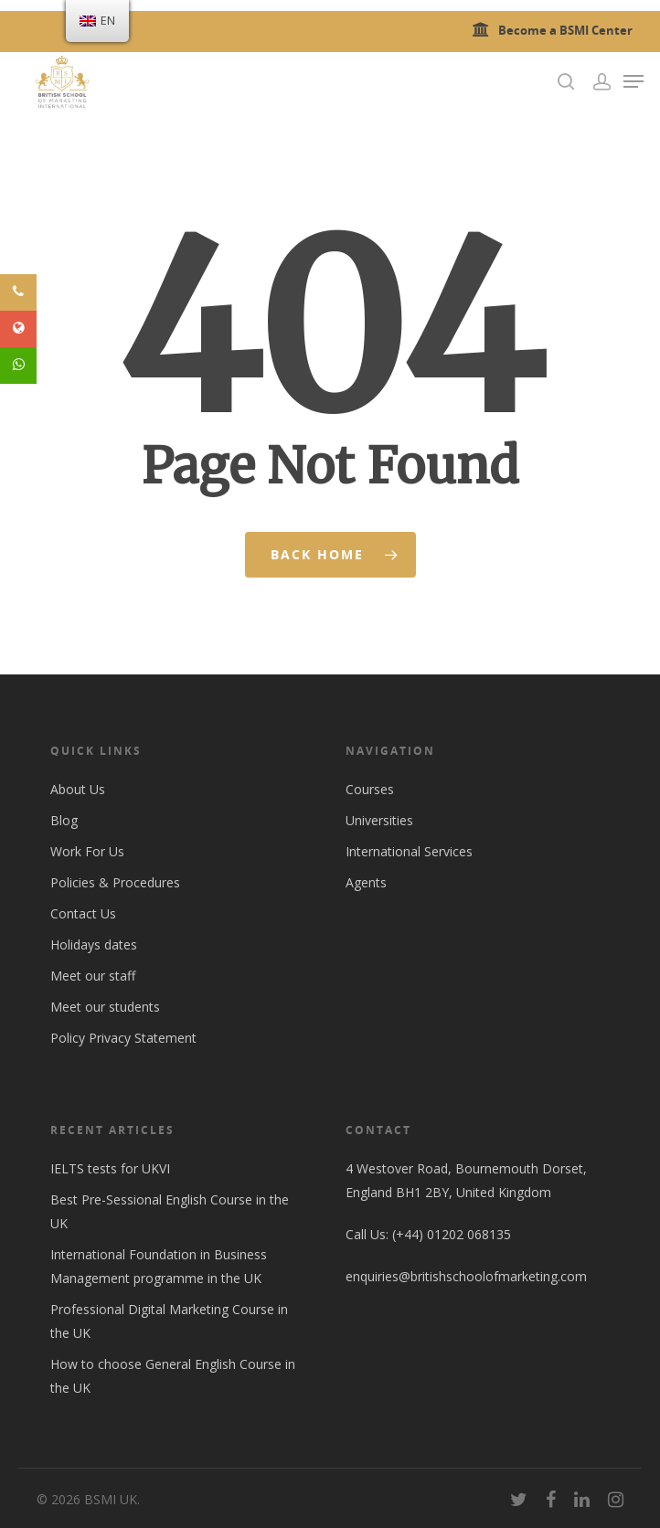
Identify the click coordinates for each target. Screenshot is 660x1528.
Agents (366, 882)
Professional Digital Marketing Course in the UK (169, 1321)
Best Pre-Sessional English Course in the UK (169, 1211)
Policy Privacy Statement (123, 1037)
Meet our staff (92, 975)
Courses (370, 789)
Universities (379, 820)
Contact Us (83, 913)
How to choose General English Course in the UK (172, 1375)
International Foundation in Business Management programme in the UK (158, 1266)
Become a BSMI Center (549, 30)
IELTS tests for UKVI (110, 1168)
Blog (64, 820)
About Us (77, 789)
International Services (409, 851)
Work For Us (87, 851)
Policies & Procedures (115, 882)
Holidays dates (93, 944)
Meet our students (105, 1006)
